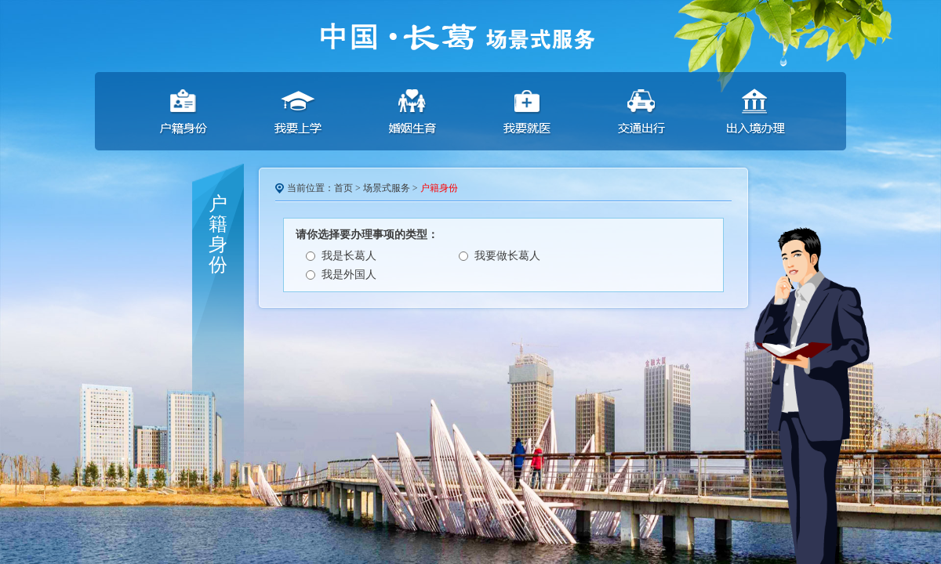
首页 (343, 188)
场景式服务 (386, 188)
